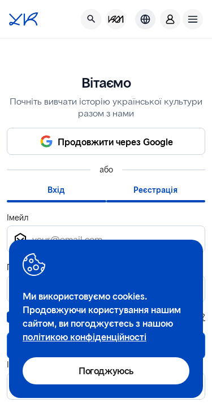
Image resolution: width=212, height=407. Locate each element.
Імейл (17, 217)
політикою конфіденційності (84, 336)
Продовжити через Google (115, 141)
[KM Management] (116, 19)
